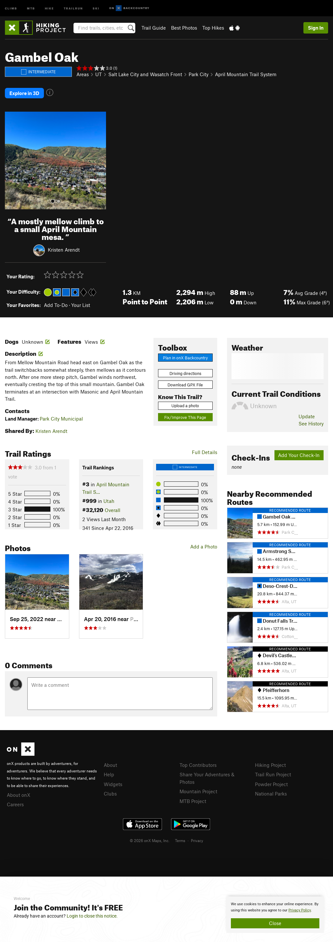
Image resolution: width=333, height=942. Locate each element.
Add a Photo (203, 546)
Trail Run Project (273, 774)
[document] (275, 914)
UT (98, 74)
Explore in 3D (24, 93)
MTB (31, 8)
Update (307, 416)
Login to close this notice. (92, 916)
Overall (112, 509)
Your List (80, 304)
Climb (11, 8)
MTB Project (193, 800)
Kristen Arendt (64, 249)
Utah (108, 500)
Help (109, 774)
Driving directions (185, 372)
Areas (82, 74)
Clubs (110, 793)
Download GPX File (185, 384)
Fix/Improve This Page (185, 416)
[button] (11, 160)
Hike (49, 8)
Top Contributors (198, 764)
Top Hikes (213, 28)
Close (275, 923)
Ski (96, 8)
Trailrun (73, 8)
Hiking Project (270, 764)
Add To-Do (56, 304)
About (110, 764)
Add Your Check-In (299, 454)
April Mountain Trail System (245, 74)
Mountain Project (198, 791)
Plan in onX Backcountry (185, 356)
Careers (15, 804)
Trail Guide (153, 28)
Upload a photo (185, 405)
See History (311, 423)
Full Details (204, 451)
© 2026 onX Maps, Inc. (149, 840)
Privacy (197, 840)
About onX (18, 794)
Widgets (113, 783)
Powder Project (271, 783)
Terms (180, 840)
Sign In (316, 28)
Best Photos (184, 28)
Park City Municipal (61, 418)
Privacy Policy (299, 910)
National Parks (271, 793)
